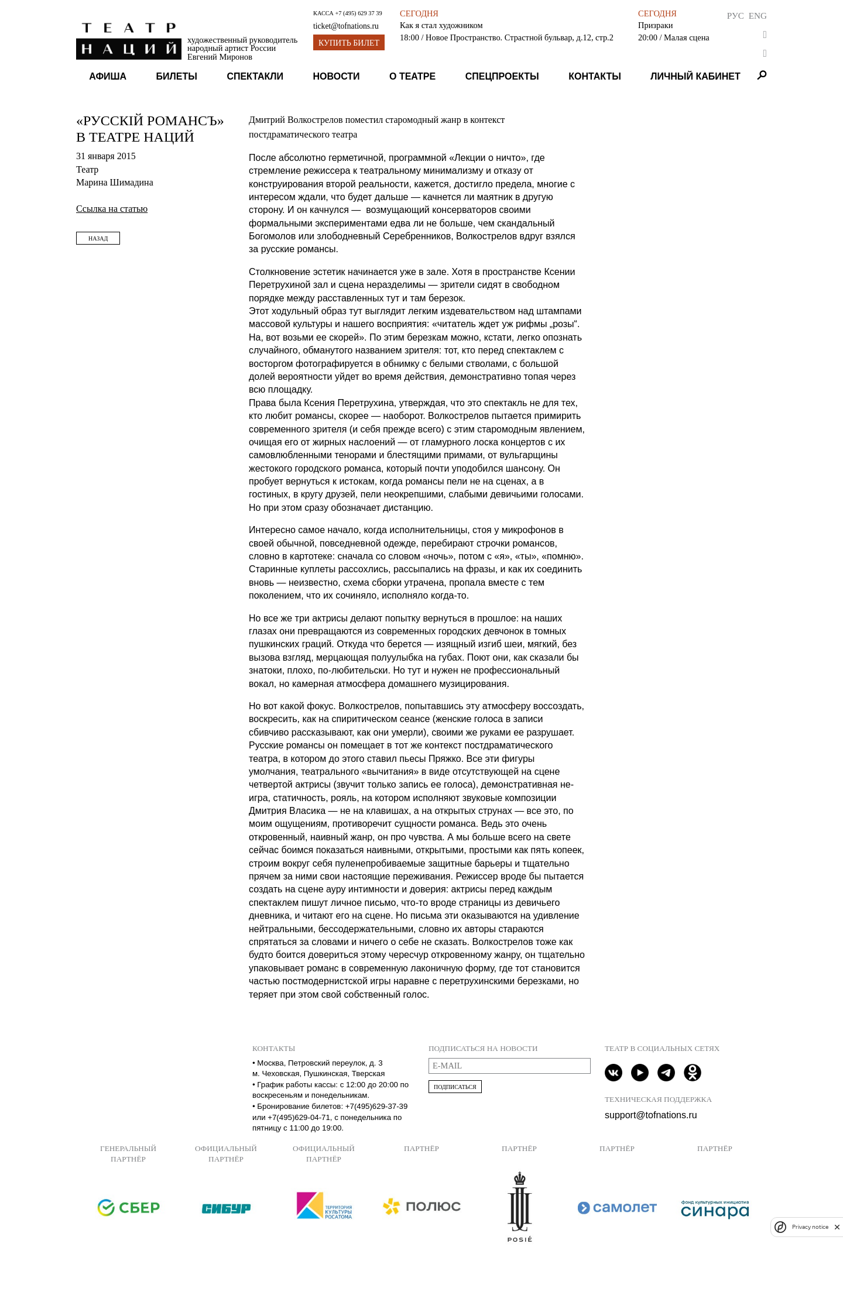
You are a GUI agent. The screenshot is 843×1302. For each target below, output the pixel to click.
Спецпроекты (502, 76)
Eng (758, 15)
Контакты (594, 76)
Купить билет (348, 43)
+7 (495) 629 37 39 (358, 13)
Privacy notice (810, 1227)
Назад (98, 238)
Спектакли (255, 76)
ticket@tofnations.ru (346, 26)
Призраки (655, 25)
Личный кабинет (695, 76)
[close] (837, 1226)
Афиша (107, 76)
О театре (412, 76)
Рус (735, 15)
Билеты (176, 76)
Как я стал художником (441, 25)
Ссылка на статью (112, 209)
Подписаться (455, 1087)
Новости (336, 76)
